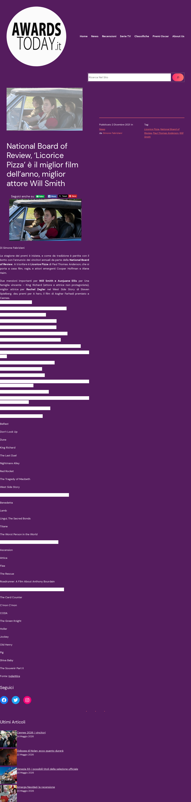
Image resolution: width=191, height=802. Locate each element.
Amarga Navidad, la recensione (36, 787)
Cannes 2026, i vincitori (31, 732)
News (102, 129)
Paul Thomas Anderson (165, 133)
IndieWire (14, 676)
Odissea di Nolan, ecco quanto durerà (40, 751)
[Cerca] (178, 77)
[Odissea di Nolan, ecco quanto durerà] (8, 758)
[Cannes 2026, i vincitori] (8, 739)
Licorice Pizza (151, 129)
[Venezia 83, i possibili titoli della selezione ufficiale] (8, 776)
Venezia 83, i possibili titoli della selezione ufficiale (47, 769)
